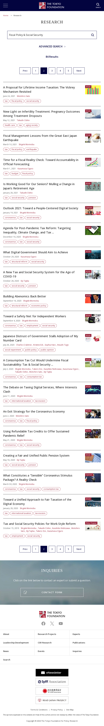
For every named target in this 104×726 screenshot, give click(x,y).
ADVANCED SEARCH (50, 46)
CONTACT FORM (52, 592)
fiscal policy (17, 101)
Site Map (70, 709)
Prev (25, 70)
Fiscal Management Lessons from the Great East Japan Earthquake (52, 142)
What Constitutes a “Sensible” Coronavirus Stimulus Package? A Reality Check (52, 482)
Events (41, 651)
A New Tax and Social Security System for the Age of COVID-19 (52, 279)
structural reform (19, 261)
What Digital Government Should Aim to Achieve (52, 257)
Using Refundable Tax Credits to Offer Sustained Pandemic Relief (52, 438)
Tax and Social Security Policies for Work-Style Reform (52, 528)
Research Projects (47, 634)
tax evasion (40, 401)
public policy (31, 349)
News (6, 651)
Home (5, 15)
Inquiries (77, 651)
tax (6, 101)
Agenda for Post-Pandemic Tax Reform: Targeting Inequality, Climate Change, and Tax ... (52, 235)
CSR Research (45, 642)
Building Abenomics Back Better (52, 301)
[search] (93, 35)
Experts (76, 634)
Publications (79, 642)
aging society (32, 125)
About (6, 634)
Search (6, 659)
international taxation (21, 401)
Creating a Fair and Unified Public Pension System (52, 460)
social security (32, 101)
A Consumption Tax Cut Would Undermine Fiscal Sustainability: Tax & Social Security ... (52, 368)
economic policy (38, 305)
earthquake (31, 149)
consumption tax (34, 376)
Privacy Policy (57, 709)
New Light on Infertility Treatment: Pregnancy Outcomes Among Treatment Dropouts (52, 118)
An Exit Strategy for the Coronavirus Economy (52, 416)
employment (32, 325)
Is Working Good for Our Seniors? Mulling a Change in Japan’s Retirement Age (52, 191)
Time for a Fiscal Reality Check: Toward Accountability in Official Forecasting (52, 167)
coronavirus (10, 217)
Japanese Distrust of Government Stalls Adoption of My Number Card (52, 343)
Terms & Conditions (38, 709)
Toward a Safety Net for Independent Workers (52, 321)
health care (10, 125)
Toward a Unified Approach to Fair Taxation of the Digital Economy (52, 506)
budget (15, 173)
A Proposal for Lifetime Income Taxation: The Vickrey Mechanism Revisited (52, 94)
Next (78, 70)
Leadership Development (16, 642)
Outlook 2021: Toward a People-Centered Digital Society (52, 213)
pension (32, 197)
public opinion (47, 349)
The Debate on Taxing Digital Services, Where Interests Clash (52, 394)
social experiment (13, 349)
